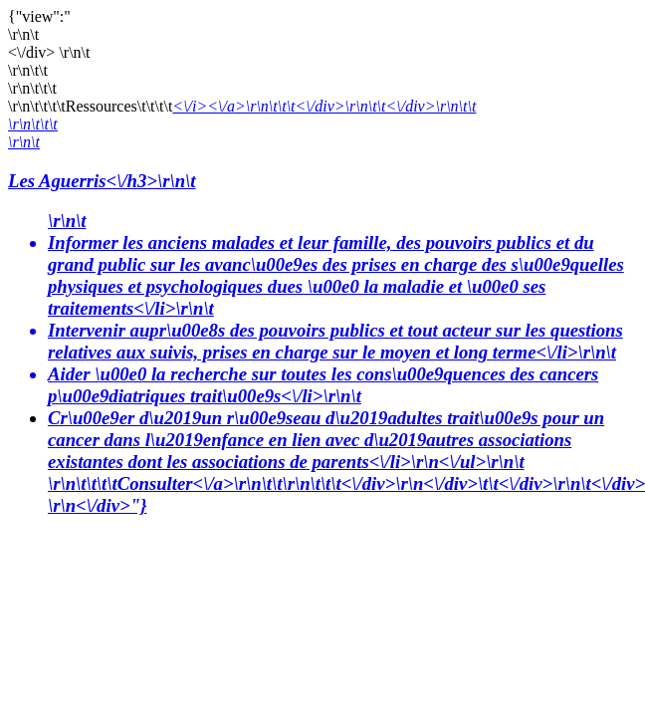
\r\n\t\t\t (33, 124)
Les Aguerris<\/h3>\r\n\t (101, 180)
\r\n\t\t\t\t (82, 483)
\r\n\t (24, 141)
